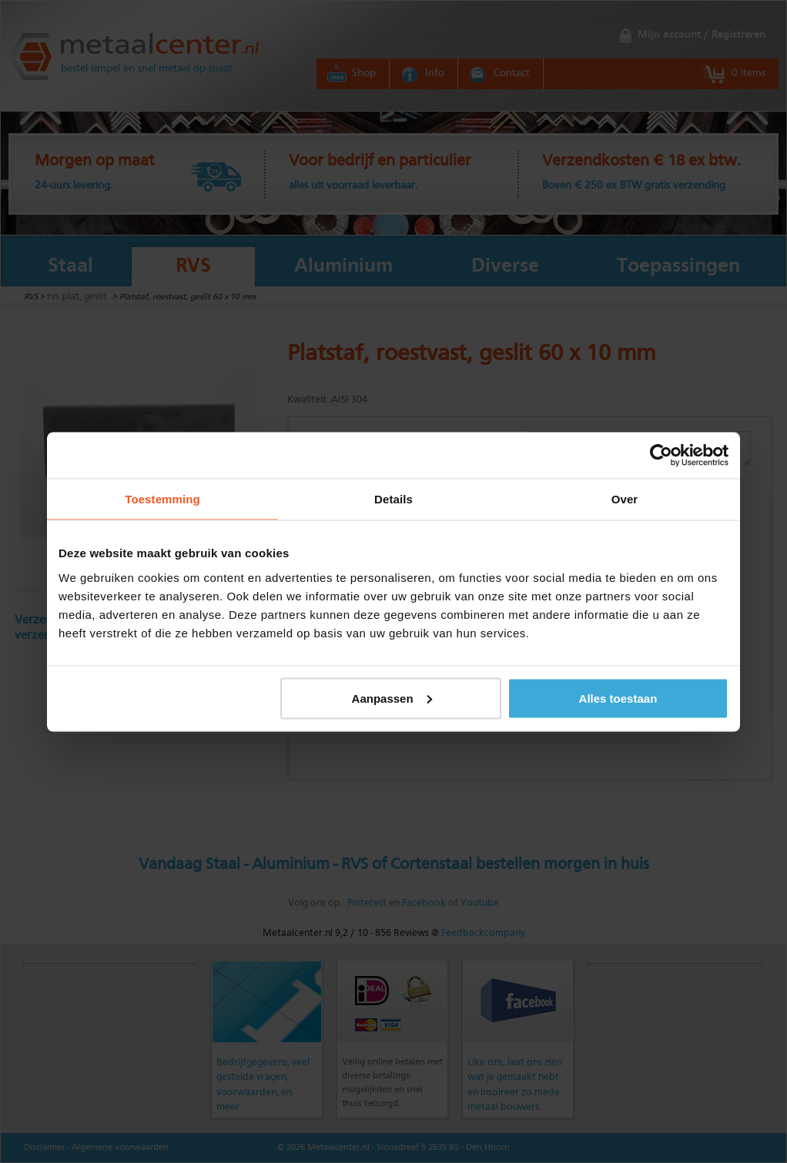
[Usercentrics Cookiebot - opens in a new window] (661, 454)
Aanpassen (392, 697)
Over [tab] (624, 498)
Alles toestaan (618, 697)
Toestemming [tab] (162, 498)
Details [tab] (393, 498)
